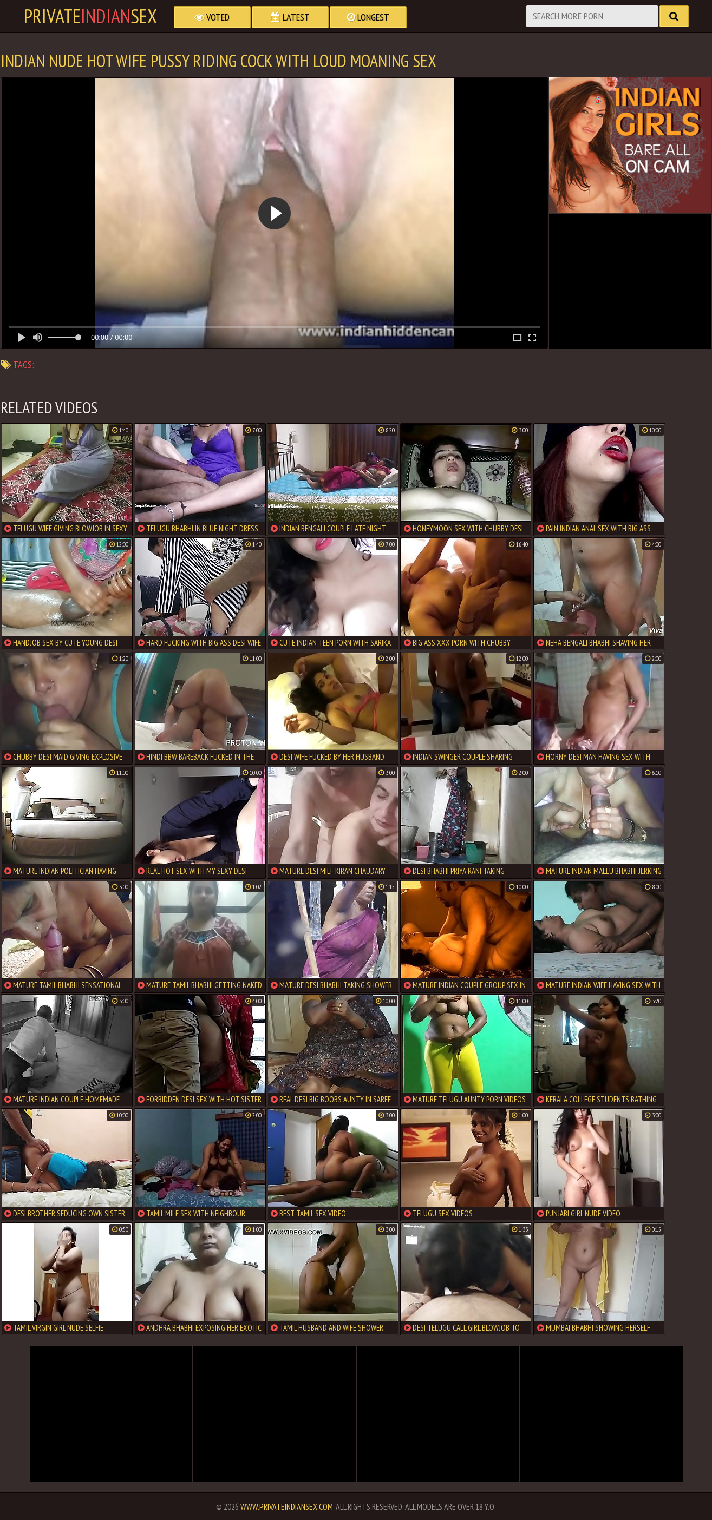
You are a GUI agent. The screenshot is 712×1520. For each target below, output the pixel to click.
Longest (368, 17)
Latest (290, 17)
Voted (212, 17)
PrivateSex (90, 16)
